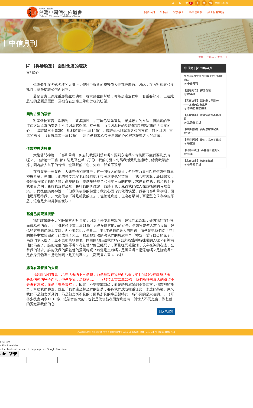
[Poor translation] (12, 354)
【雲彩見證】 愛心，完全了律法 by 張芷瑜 (202, 141)
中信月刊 (222, 57)
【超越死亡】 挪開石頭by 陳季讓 (197, 92)
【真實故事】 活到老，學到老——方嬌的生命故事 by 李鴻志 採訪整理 (201, 104)
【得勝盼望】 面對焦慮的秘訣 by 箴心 (201, 131)
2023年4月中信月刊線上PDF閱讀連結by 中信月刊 (203, 79)
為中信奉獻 (195, 12)
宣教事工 (178, 12)
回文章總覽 (166, 311)
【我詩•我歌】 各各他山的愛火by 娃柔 (201, 152)
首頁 (201, 57)
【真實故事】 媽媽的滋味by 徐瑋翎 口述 (198, 162)
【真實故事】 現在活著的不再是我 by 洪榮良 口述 (202, 119)
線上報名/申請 (215, 12)
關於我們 (149, 12)
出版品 (164, 12)
